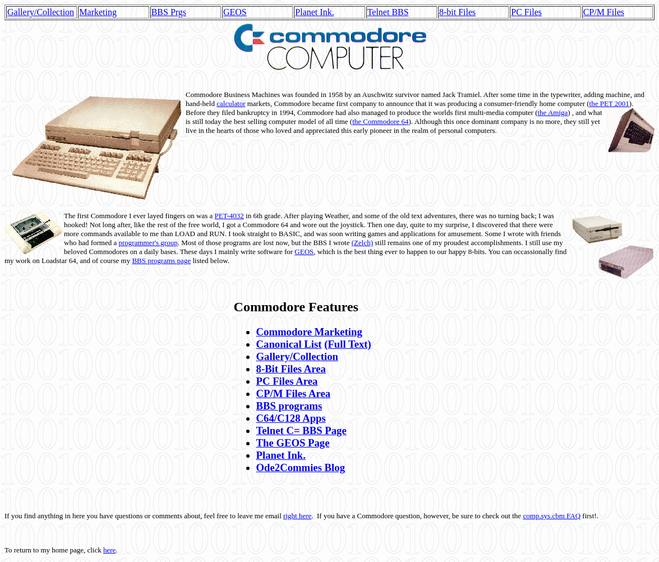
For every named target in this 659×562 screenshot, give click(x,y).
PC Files (526, 12)
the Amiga (552, 112)
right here (297, 516)
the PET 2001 (609, 103)
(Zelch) (362, 242)
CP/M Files (603, 12)
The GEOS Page (293, 443)
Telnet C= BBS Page (301, 430)
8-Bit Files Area (291, 369)
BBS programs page (161, 260)
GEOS (235, 12)
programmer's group (147, 242)
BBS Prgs (168, 12)
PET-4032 (229, 215)
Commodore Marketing (309, 332)
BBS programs (289, 406)
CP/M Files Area (293, 393)
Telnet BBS (388, 12)
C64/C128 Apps (291, 418)
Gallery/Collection (40, 12)
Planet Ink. (314, 12)
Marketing (98, 12)
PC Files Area (287, 381)
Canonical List (289, 344)
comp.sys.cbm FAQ (551, 516)
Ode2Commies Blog (300, 467)
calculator (230, 103)
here (109, 550)
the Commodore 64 (380, 121)
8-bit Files (457, 12)
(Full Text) (347, 344)
